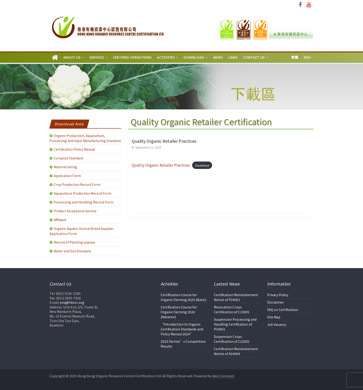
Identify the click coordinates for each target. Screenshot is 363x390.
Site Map (273, 317)
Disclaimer (275, 302)
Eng (307, 57)
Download (194, 57)
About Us (71, 57)
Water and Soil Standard (72, 251)
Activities (166, 57)
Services (96, 57)
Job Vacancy (276, 324)
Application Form (67, 175)
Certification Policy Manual (74, 149)
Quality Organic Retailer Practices (164, 141)
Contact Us (254, 57)
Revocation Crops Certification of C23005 (231, 309)
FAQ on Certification (282, 309)
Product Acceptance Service (75, 211)
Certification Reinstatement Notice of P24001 (236, 297)
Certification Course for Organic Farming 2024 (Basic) (183, 297)
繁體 (294, 57)
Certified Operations (132, 57)
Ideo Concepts (223, 376)
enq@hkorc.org (72, 302)
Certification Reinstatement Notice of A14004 (236, 351)
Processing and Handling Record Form (83, 202)
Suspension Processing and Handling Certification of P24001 (235, 324)
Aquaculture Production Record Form (82, 193)
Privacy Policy (277, 294)
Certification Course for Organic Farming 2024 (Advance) (179, 312)
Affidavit (60, 219)
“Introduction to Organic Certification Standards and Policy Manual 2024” (182, 329)
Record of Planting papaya (74, 242)
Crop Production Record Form (77, 184)
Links (233, 57)
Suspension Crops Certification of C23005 (231, 339)
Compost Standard (68, 158)
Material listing (65, 167)
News (218, 57)
